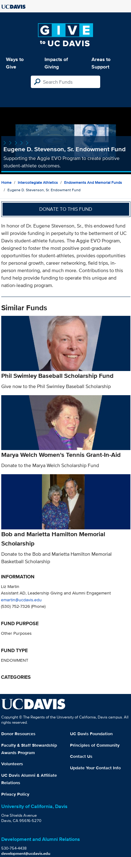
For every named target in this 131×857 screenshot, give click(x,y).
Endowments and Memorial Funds (93, 182)
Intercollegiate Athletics (38, 182)
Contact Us (81, 756)
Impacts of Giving (56, 63)
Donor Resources (18, 734)
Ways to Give (15, 63)
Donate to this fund (65, 209)
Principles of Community (94, 745)
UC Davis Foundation (91, 734)
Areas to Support (100, 63)
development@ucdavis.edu (25, 853)
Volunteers (12, 764)
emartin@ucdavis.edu (21, 599)
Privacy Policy (15, 794)
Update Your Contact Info (95, 768)
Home (6, 182)
